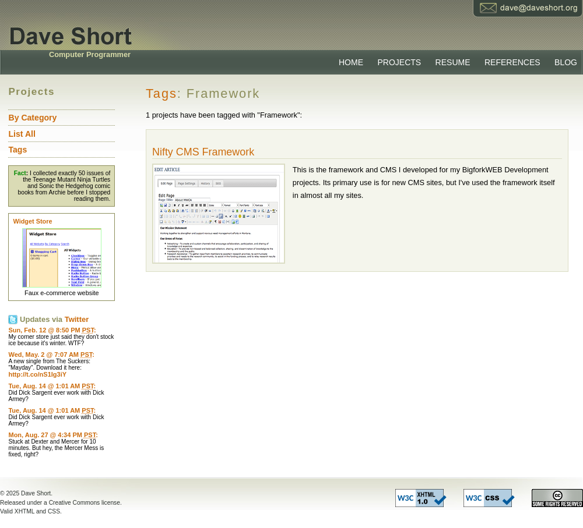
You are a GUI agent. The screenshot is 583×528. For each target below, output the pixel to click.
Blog (565, 62)
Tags (161, 93)
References (512, 62)
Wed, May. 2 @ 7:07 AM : (51, 354)
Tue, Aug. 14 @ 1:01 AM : (52, 385)
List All (21, 134)
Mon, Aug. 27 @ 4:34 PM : (52, 434)
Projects (399, 62)
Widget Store (32, 221)
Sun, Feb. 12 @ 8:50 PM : (52, 330)
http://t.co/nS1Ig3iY (37, 374)
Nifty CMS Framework (203, 152)
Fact (20, 173)
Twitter (77, 319)
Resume (453, 62)
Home (351, 62)
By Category (32, 117)
